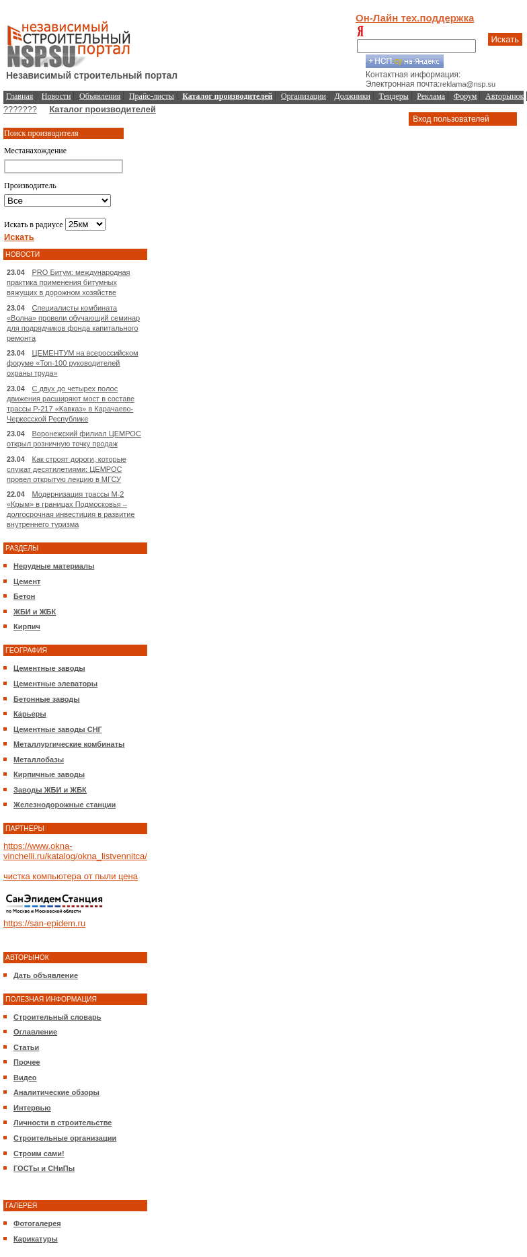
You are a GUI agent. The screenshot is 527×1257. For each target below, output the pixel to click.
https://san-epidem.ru (44, 923)
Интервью (32, 1108)
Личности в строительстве (62, 1123)
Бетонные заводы (46, 699)
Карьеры (29, 714)
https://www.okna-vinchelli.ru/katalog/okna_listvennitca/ (75, 851)
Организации (303, 96)
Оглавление (35, 1032)
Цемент (26, 581)
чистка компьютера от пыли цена (70, 876)
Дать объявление (45, 975)
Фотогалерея (37, 1223)
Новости (56, 96)
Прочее (26, 1062)
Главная (19, 96)
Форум (465, 96)
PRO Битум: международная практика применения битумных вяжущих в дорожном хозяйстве (68, 282)
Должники (352, 96)
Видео (25, 1077)
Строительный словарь (57, 1017)
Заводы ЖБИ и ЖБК (50, 790)
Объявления (99, 96)
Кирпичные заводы (49, 774)
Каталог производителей (102, 109)
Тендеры (394, 96)
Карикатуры (35, 1239)
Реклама (431, 96)
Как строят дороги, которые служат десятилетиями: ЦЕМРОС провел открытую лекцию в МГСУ (66, 469)
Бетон (24, 596)
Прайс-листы (151, 96)
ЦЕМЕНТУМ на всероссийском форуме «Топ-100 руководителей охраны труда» (72, 363)
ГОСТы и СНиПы (44, 1168)
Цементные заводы (49, 668)
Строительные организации (64, 1138)
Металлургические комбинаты (68, 744)
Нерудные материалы (53, 566)
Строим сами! (39, 1153)
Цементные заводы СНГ (57, 729)
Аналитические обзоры (56, 1092)
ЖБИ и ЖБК (34, 612)
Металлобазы (38, 760)
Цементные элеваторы (55, 684)
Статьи (26, 1047)
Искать (505, 39)
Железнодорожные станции (64, 805)
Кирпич (26, 626)
